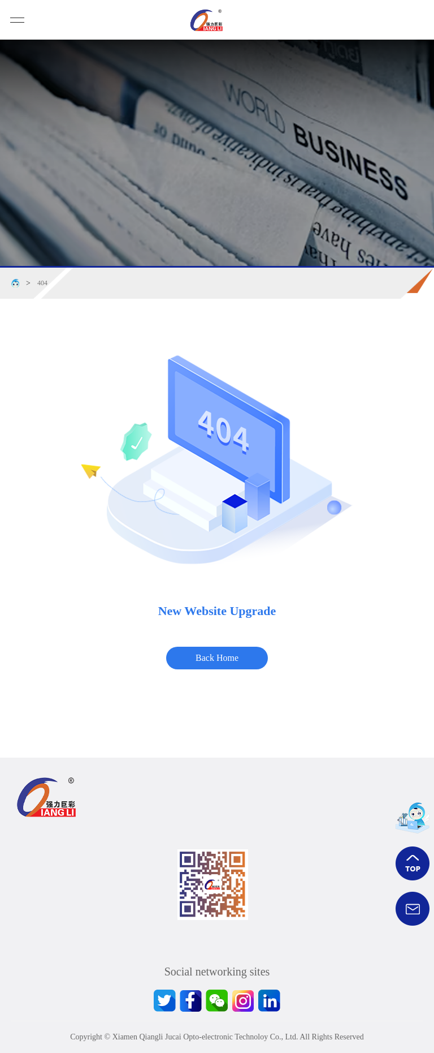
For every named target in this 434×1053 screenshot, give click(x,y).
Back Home (217, 658)
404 (42, 283)
